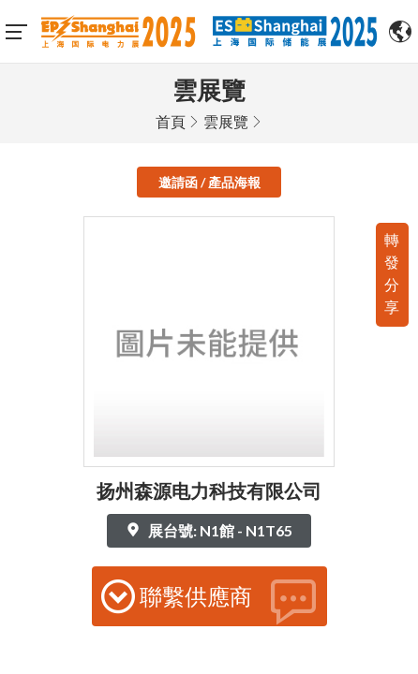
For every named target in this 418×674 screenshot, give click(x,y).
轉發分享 (391, 266)
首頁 (171, 115)
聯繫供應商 (209, 594)
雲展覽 (225, 115)
